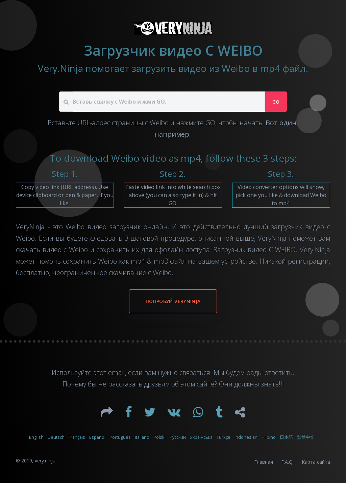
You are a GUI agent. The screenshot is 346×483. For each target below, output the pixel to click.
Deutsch (56, 437)
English (36, 437)
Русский (178, 437)
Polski (159, 437)
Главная (263, 462)
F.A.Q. (287, 462)
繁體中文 (306, 437)
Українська (201, 437)
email (116, 372)
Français (77, 437)
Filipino (269, 437)
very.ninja (45, 460)
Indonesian (245, 437)
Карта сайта (316, 462)
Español (97, 437)
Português (120, 437)
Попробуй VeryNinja (173, 301)
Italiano (142, 437)
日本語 (286, 437)
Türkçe (223, 437)
